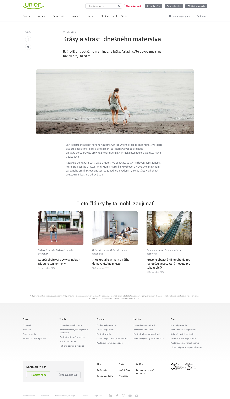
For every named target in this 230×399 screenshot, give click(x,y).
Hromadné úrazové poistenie (183, 330)
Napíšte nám (38, 374)
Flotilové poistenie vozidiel (72, 346)
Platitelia (27, 330)
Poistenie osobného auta (71, 325)
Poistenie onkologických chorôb (184, 343)
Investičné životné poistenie (183, 338)
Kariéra (139, 364)
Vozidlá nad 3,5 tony (68, 341)
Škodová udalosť (68, 374)
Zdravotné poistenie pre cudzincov (186, 347)
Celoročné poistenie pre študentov (112, 338)
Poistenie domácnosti (143, 330)
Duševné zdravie (46, 250)
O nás (121, 364)
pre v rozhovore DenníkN (106, 152)
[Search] (119, 6)
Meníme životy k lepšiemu (34, 338)
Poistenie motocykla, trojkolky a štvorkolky (74, 331)
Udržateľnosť (124, 370)
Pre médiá (123, 376)
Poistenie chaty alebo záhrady (146, 334)
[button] (133, 6)
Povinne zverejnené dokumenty (145, 371)
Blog (99, 364)
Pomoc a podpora (105, 376)
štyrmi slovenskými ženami (145, 162)
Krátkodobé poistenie (106, 325)
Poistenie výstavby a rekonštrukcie (148, 338)
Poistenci (27, 325)
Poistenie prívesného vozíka (72, 337)
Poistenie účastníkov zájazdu (109, 343)
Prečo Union (102, 370)
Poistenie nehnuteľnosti (144, 325)
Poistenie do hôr (104, 334)
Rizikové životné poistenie (182, 334)
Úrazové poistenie (178, 325)
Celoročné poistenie (106, 330)
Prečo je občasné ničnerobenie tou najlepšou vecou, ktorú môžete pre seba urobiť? (168, 263)
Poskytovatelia (29, 334)
